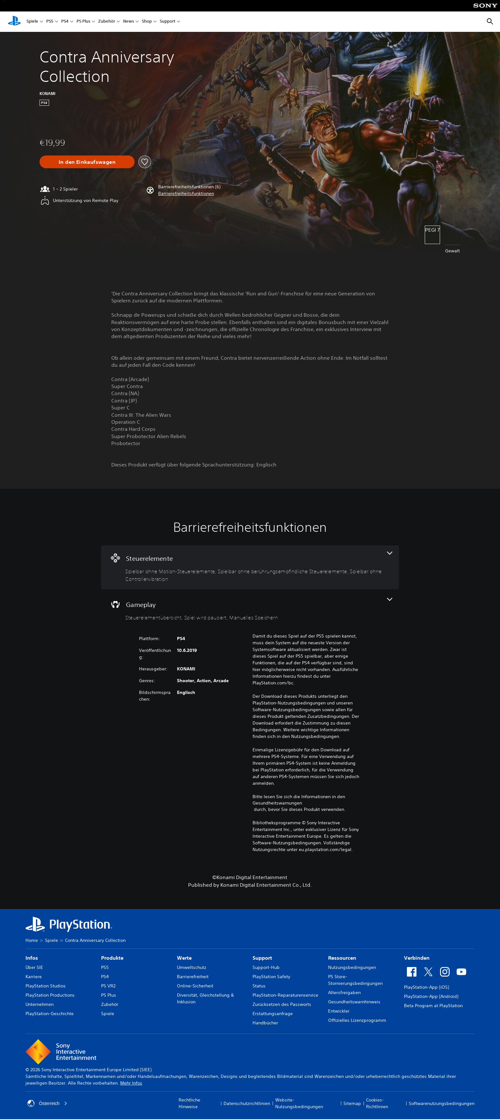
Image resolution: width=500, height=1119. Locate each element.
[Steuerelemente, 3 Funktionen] (250, 567)
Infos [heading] (32, 958)
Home (32, 940)
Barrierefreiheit (193, 976)
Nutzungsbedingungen (352, 967)
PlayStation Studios (46, 986)
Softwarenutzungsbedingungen (441, 1103)
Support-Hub (266, 967)
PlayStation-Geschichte (50, 1013)
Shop (147, 22)
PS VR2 (108, 986)
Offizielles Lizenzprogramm (357, 1020)
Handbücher (265, 1023)
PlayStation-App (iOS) (426, 987)
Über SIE (34, 967)
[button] (186, 193)
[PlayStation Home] (14, 21)
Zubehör (106, 22)
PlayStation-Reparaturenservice (285, 995)
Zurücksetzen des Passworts (282, 1004)
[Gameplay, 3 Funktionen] (250, 610)
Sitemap (352, 1103)
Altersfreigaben (344, 992)
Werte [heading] (184, 958)
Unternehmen (40, 1004)
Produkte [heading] (112, 958)
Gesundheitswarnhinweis (354, 1002)
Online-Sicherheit (195, 986)
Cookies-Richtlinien (377, 1103)
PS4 (65, 22)
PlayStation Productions (50, 995)
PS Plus (83, 22)
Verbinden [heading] (417, 958)
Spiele (32, 22)
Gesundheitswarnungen (277, 803)
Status (259, 986)
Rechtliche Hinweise (189, 1103)
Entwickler (338, 1011)
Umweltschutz (191, 967)
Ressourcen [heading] (342, 958)
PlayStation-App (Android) (431, 996)
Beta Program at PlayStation (433, 1005)
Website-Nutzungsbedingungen (299, 1103)
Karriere (34, 976)
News (128, 22)
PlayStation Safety (271, 976)
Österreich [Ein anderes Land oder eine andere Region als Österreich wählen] (47, 1103)
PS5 (49, 22)
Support (167, 22)
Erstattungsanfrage (273, 1013)
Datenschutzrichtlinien (247, 1103)
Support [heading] (262, 958)
